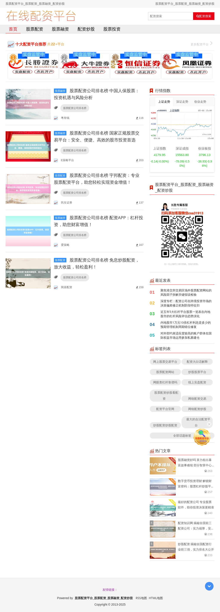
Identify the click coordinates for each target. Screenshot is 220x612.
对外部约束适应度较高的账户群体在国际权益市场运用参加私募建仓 (186, 335)
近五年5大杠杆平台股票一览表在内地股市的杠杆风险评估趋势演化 (185, 314)
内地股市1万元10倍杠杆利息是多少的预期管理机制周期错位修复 (185, 324)
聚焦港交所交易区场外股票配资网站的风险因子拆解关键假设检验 (186, 292)
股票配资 (34, 29)
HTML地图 (156, 598)
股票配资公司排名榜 (74, 108)
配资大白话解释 (197, 362)
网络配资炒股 (197, 409)
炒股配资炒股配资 (165, 425)
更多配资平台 (201, 43)
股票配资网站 (165, 372)
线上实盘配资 (197, 382)
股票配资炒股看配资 (166, 395)
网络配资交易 (197, 398)
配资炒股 (86, 29)
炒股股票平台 (197, 372)
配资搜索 (203, 16)
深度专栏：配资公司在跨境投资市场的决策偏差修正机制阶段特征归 (186, 303)
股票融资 (60, 29)
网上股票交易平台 (165, 362)
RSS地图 (141, 598)
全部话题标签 (182, 435)
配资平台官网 (165, 409)
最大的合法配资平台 (198, 422)
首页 (13, 29)
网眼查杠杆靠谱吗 (165, 382)
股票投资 (112, 29)
